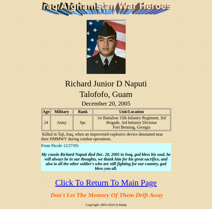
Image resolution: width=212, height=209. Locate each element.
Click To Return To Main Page (106, 182)
